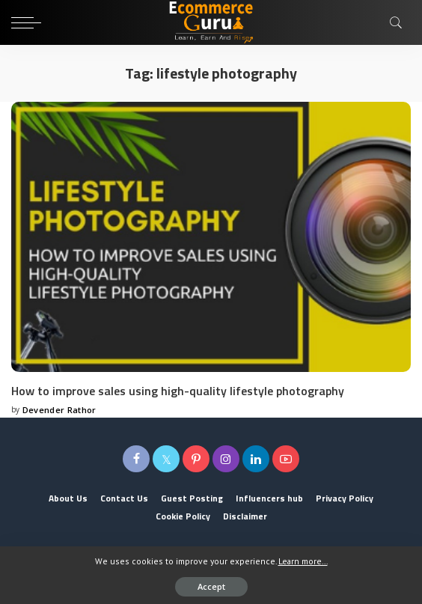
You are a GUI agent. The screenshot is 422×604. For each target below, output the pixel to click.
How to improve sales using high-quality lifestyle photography (177, 391)
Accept (211, 586)
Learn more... (303, 561)
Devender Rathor (59, 410)
